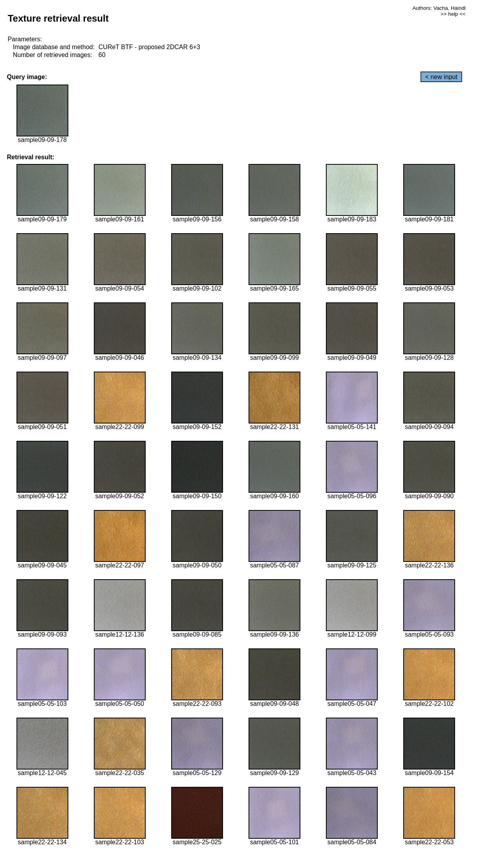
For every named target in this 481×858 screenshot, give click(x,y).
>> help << (453, 14)
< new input (441, 77)
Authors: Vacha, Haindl (438, 8)
